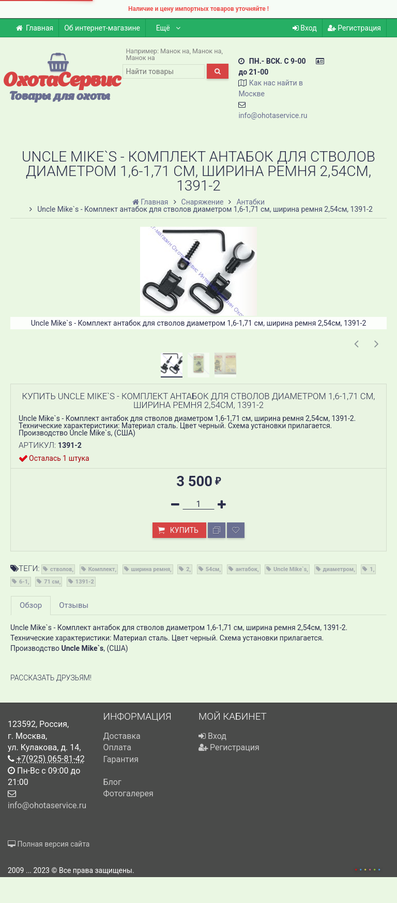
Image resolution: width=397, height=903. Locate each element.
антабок (246, 569)
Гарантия (121, 759)
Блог (112, 782)
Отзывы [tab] (73, 605)
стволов (61, 569)
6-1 (23, 581)
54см (213, 569)
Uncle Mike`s (290, 569)
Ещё (168, 28)
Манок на (174, 51)
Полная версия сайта (48, 844)
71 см (51, 581)
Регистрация (354, 28)
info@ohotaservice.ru (272, 115)
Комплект (101, 569)
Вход (305, 28)
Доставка (122, 736)
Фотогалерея (128, 793)
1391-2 (84, 581)
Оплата (117, 747)
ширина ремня (150, 569)
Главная (34, 28)
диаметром (338, 569)
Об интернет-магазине (102, 28)
